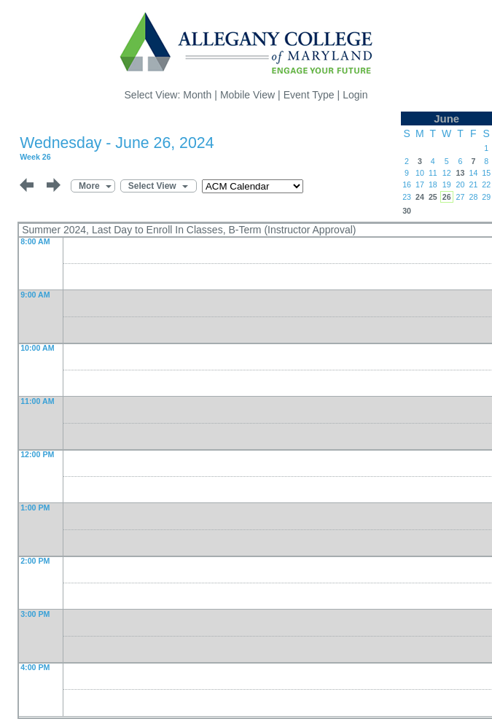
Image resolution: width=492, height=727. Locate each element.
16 (406, 184)
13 (460, 172)
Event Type (309, 95)
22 (486, 184)
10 (419, 172)
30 (406, 210)
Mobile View (247, 95)
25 (433, 197)
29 (486, 197)
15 (486, 172)
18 (433, 184)
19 (446, 184)
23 (406, 197)
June (446, 118)
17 (419, 184)
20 (460, 184)
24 (419, 197)
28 (473, 197)
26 (446, 197)
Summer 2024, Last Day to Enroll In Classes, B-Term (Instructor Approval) (189, 230)
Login (355, 95)
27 (460, 197)
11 (433, 172)
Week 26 (35, 156)
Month (197, 95)
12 (446, 172)
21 (473, 184)
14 (473, 172)
